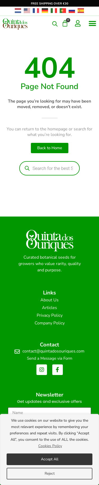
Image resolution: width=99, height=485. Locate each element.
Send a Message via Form (49, 358)
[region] (49, 449)
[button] (92, 23)
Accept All (49, 459)
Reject (50, 473)
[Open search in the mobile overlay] (55, 24)
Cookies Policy (50, 445)
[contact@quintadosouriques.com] (17, 351)
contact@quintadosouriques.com (53, 351)
